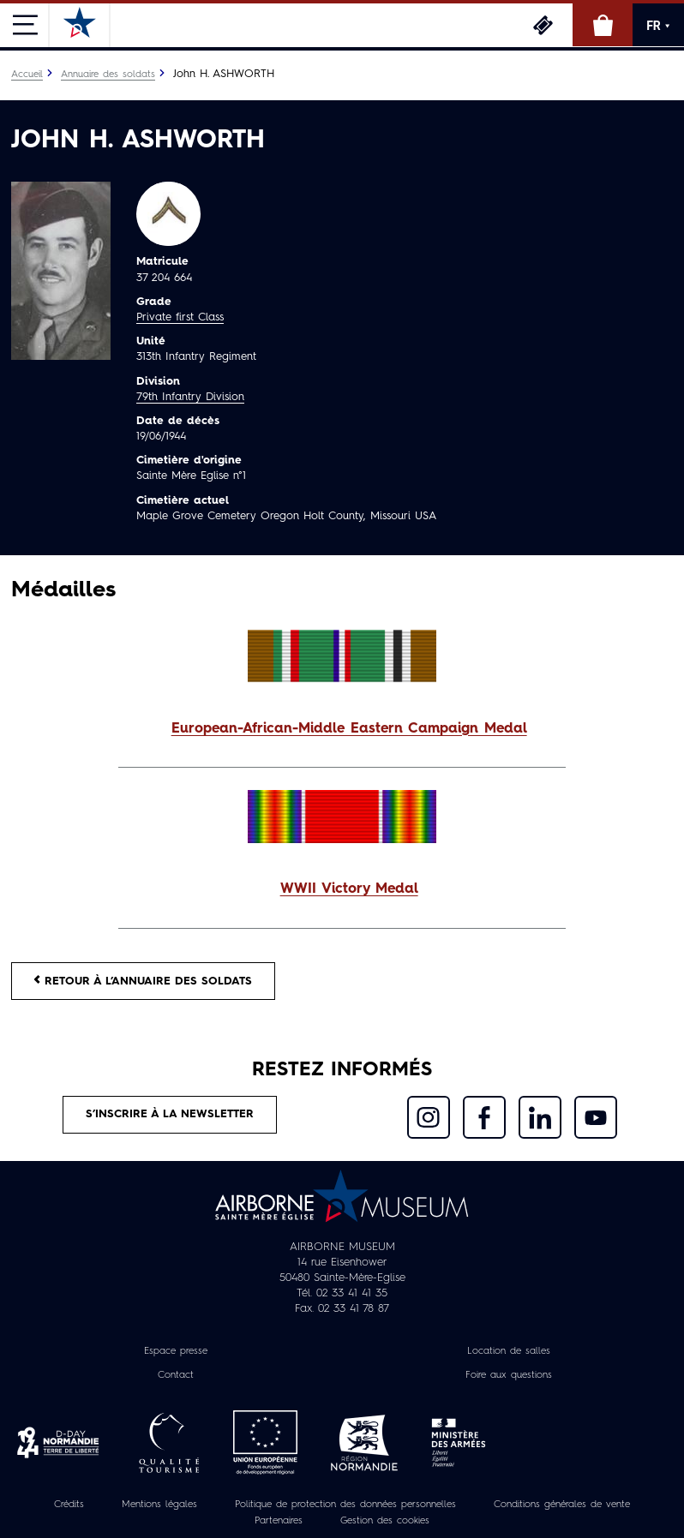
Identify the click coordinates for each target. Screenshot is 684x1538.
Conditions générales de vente (562, 1504)
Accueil (27, 74)
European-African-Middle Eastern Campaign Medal (349, 729)
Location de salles (508, 1351)
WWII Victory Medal (349, 889)
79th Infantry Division (190, 397)
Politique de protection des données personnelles (345, 1504)
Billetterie (543, 24)
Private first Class (180, 317)
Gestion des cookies (384, 1521)
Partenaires (279, 1521)
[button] (342, 729)
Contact (176, 1375)
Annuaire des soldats (108, 74)
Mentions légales (159, 1504)
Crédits (69, 1504)
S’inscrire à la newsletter (170, 1114)
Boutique (603, 24)
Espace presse (175, 1351)
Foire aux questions (508, 1375)
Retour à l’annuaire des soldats (143, 980)
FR (658, 26)
